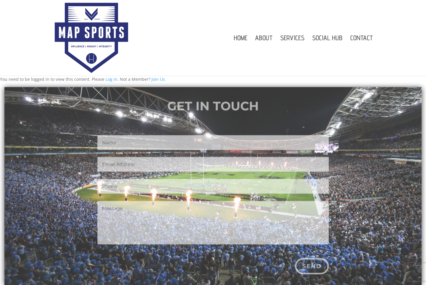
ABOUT (263, 39)
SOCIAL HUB (327, 39)
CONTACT (361, 39)
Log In (111, 79)
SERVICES (292, 39)
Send (309, 266)
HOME (240, 39)
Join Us (158, 79)
